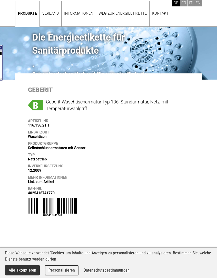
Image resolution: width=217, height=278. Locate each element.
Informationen (78, 13)
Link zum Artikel (41, 182)
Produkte (27, 13)
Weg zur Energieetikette (122, 13)
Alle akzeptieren (22, 270)
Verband (50, 13)
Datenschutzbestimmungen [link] (107, 270)
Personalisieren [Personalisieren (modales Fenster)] (61, 270)
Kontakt (160, 13)
